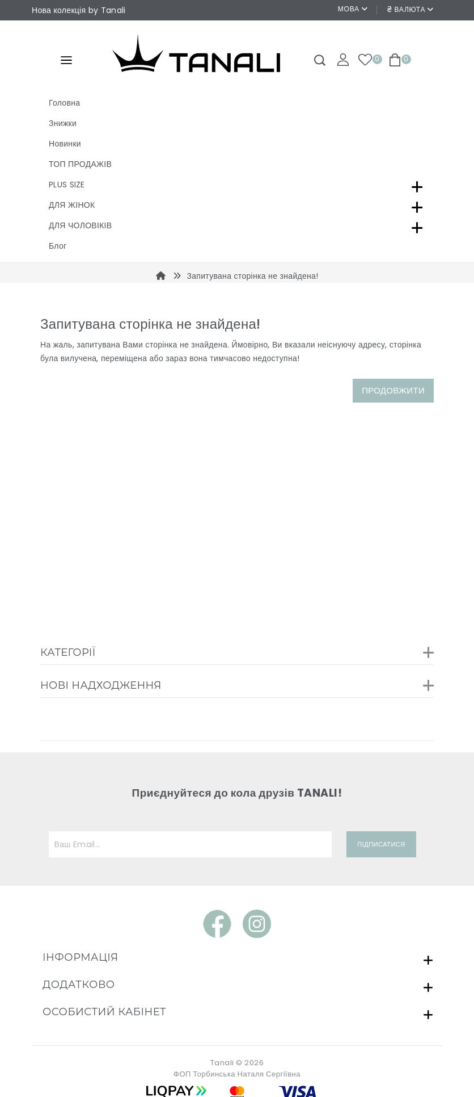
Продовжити (393, 390)
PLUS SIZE (67, 184)
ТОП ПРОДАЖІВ (80, 164)
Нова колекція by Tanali (78, 10)
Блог (57, 246)
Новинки (65, 143)
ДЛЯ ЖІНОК (72, 205)
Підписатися (381, 844)
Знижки (63, 123)
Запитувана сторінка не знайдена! (252, 276)
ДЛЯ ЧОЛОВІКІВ (80, 225)
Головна (64, 102)
